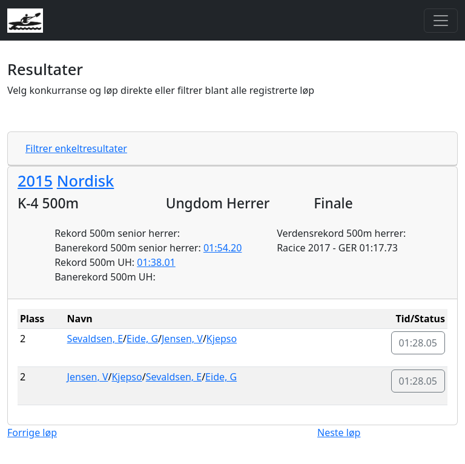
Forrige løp (32, 432)
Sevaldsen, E (95, 338)
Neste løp (338, 432)
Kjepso (221, 338)
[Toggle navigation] (441, 20)
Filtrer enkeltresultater (76, 148)
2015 (35, 180)
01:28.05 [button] (418, 343)
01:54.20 (222, 247)
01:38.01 (156, 262)
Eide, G (142, 338)
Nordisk (85, 180)
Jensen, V (182, 338)
